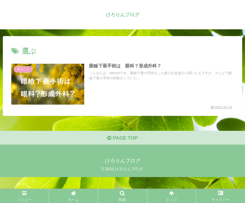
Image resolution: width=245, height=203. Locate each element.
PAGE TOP (122, 139)
